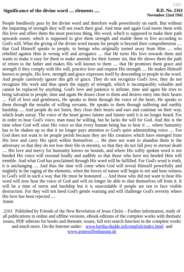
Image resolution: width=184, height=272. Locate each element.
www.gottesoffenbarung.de (92, 231)
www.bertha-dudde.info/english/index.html (125, 226)
